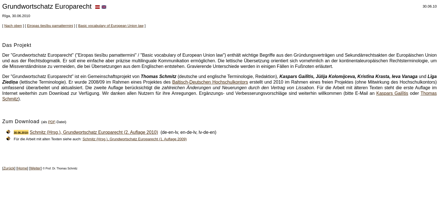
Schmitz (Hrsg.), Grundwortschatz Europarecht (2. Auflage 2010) (94, 132)
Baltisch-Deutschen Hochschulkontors (210, 82)
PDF (51, 122)
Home (22, 168)
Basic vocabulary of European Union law (110, 26)
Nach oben (13, 26)
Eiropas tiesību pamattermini (50, 26)
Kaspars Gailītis (392, 93)
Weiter (35, 168)
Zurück (9, 168)
